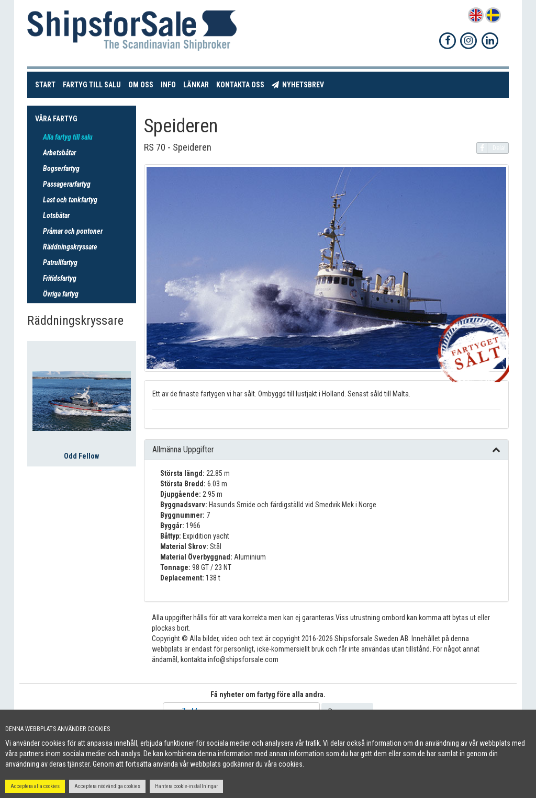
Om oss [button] (140, 85)
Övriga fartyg (61, 294)
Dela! (491, 148)
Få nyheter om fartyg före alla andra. (268, 694)
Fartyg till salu (94, 84)
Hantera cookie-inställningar (186, 786)
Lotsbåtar (56, 215)
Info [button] (168, 85)
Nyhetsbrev (300, 84)
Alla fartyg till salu (68, 137)
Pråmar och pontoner (73, 231)
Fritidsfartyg (59, 278)
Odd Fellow (81, 456)
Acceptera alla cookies (35, 786)
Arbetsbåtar (59, 153)
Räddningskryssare (70, 247)
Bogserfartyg (61, 168)
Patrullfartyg (60, 262)
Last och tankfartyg (70, 200)
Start (47, 84)
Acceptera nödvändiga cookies (107, 786)
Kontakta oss (242, 84)
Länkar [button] (196, 85)
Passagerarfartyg (67, 184)
